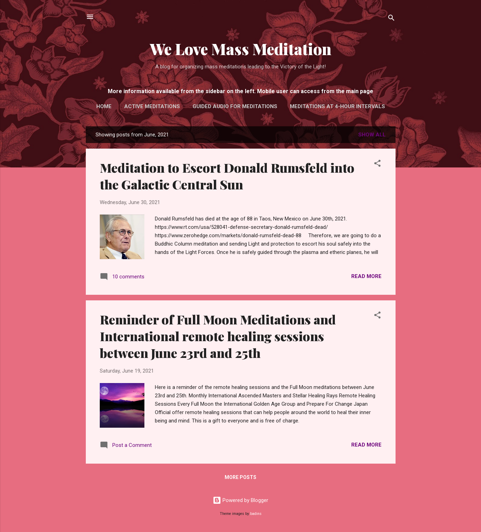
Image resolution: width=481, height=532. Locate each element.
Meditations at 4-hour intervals (337, 106)
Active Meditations (152, 106)
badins (256, 513)
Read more (366, 276)
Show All (372, 135)
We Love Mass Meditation (240, 48)
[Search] (391, 19)
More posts (240, 477)
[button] (377, 164)
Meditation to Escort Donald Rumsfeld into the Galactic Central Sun (227, 176)
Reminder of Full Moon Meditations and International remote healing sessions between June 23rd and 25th (218, 336)
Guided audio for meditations (235, 106)
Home (104, 106)
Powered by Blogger (240, 500)
